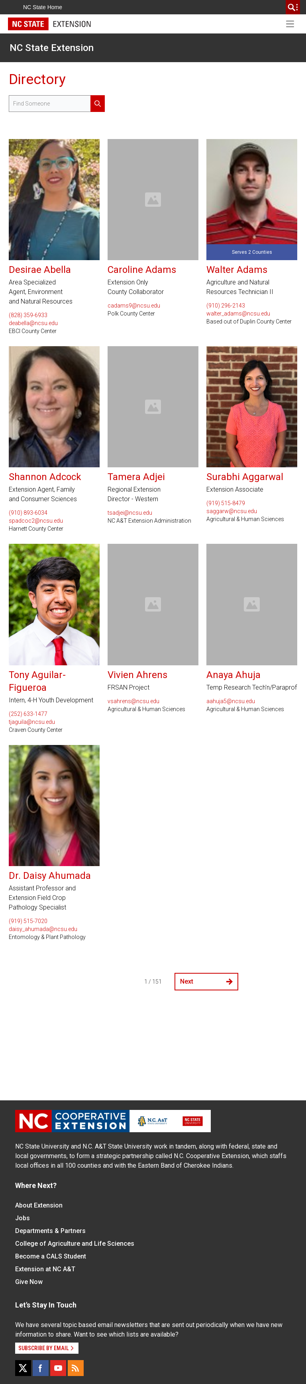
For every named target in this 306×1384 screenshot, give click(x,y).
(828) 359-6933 (28, 315)
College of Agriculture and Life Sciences (74, 1243)
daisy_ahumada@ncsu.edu (43, 929)
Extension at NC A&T (45, 1269)
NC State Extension (52, 47)
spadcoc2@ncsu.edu (36, 521)
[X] (23, 1368)
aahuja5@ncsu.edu (230, 701)
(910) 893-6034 (28, 513)
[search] (293, 7)
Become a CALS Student (50, 1256)
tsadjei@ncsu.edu (130, 513)
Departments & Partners (50, 1231)
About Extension (39, 1205)
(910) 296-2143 (225, 305)
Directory (37, 79)
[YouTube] (58, 1368)
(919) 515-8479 (225, 503)
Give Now (29, 1282)
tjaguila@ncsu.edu (32, 722)
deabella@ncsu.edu (33, 323)
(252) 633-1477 (28, 714)
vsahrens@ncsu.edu (133, 701)
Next (206, 981)
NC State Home (42, 7)
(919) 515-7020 (28, 921)
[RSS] (76, 1368)
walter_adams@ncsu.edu (238, 313)
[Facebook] (41, 1368)
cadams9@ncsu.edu (134, 305)
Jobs (22, 1218)
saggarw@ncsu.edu (231, 511)
